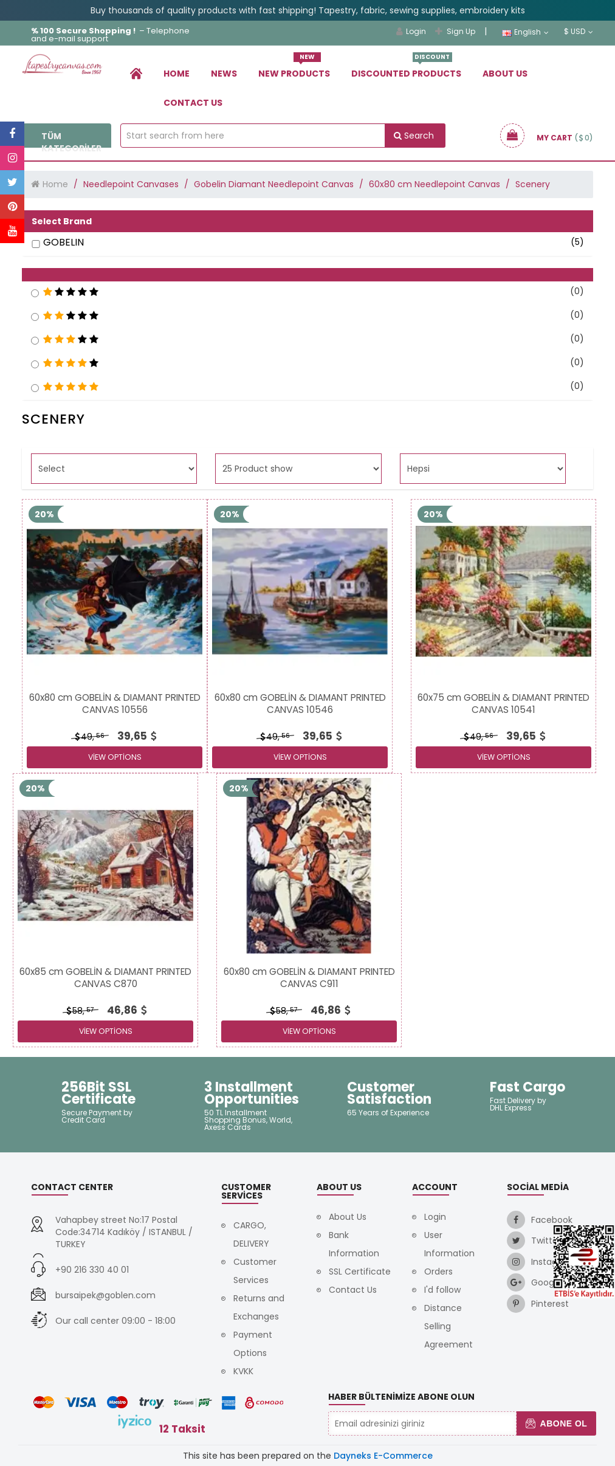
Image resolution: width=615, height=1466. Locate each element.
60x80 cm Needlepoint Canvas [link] (434, 184)
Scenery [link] (532, 184)
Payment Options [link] (252, 1344)
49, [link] (88, 736)
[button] (307, 274)
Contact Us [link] (192, 103)
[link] (136, 73)
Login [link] (411, 31)
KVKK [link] (243, 1371)
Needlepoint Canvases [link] (131, 184)
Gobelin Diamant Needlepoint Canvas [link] (274, 184)
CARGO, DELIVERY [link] (251, 1234)
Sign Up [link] (455, 31)
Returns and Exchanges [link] (258, 1307)
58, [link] (79, 1011)
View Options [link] (115, 757)
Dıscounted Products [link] (406, 69)
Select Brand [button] (62, 221)
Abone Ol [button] (556, 1423)
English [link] (525, 32)
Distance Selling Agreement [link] (448, 1326)
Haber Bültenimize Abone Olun (401, 1397)
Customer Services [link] (255, 1271)
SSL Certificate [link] (360, 1271)
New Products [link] (294, 69)
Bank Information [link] (354, 1244)
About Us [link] (505, 73)
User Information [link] (449, 1244)
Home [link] (176, 73)
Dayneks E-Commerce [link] (383, 1456)
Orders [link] (438, 1271)
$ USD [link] (578, 31)
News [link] (224, 73)
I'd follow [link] (442, 1290)
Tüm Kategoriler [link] (66, 142)
